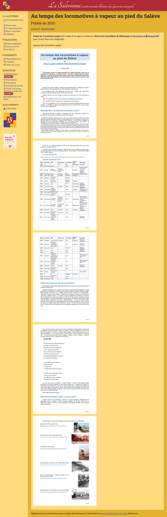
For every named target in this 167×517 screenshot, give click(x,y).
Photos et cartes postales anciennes (13, 91)
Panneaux (10, 82)
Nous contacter (12, 31)
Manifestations (12, 58)
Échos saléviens (12, 43)
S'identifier (10, 108)
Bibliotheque (11, 75)
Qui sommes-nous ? (13, 21)
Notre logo (10, 25)
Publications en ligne (12, 97)
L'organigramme (13, 28)
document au (146, 36)
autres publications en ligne (114, 513)
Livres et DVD (11, 46)
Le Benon (9, 49)
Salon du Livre (12, 64)
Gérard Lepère (48, 29)
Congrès (9, 61)
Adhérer (9, 34)
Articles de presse (13, 85)
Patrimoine (10, 79)
